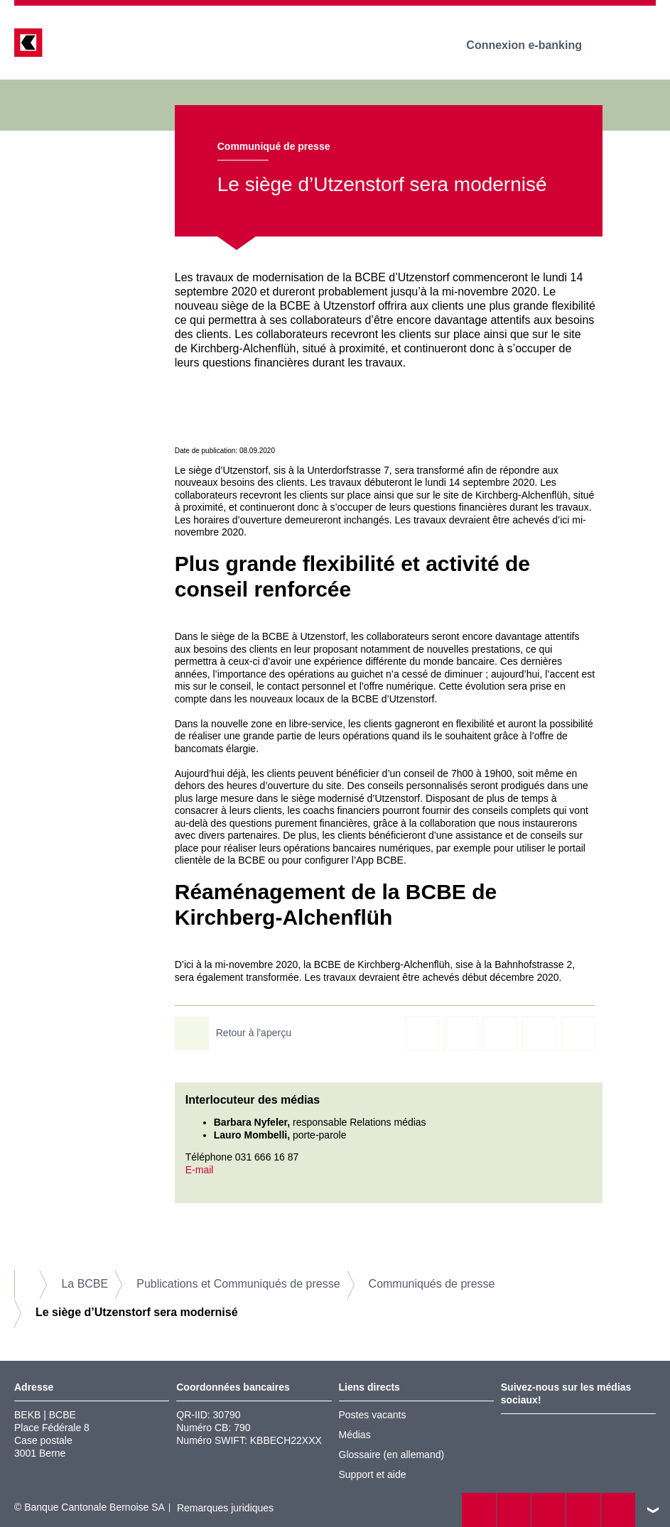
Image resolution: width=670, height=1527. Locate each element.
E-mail (199, 1169)
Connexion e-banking (534, 45)
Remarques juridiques (225, 1508)
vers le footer (653, 1510)
